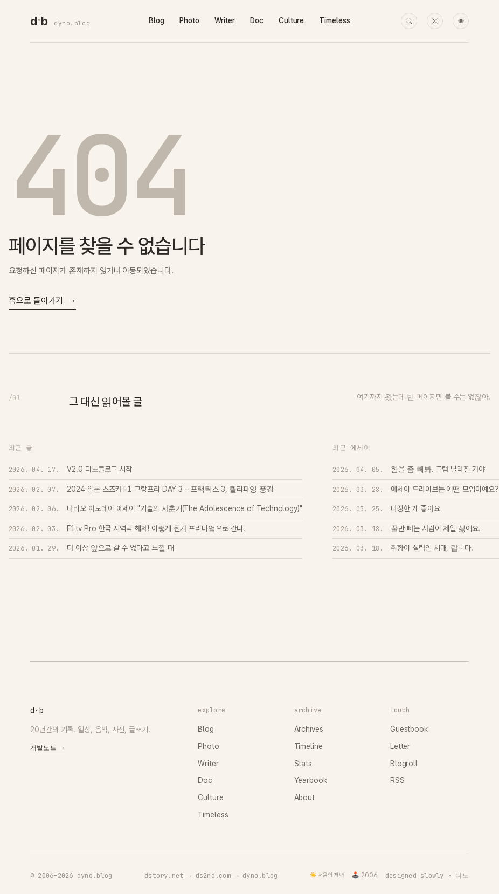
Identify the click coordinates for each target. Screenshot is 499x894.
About (304, 797)
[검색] (409, 21)
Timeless (334, 20)
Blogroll (404, 763)
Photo (189, 20)
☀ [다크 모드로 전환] (461, 21)
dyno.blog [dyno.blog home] (72, 23)
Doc (257, 20)
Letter (400, 746)
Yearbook (310, 780)
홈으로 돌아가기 (42, 301)
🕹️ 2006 (364, 875)
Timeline (308, 746)
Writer (224, 20)
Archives (308, 729)
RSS (397, 780)
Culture (291, 20)
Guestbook (409, 729)
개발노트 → (47, 748)
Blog (156, 20)
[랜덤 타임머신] (435, 21)
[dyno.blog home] (38, 21)
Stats (303, 763)
